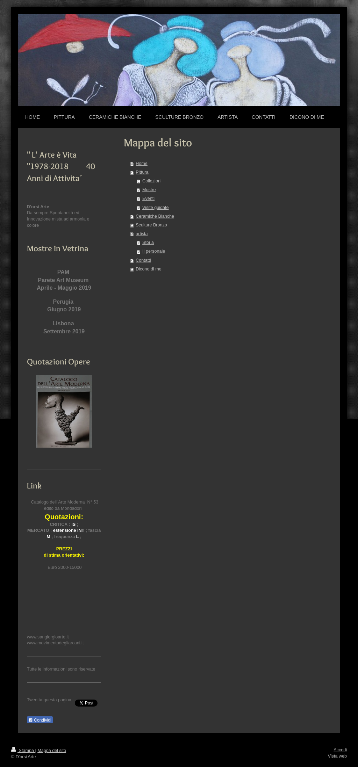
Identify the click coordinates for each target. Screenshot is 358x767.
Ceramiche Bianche (155, 216)
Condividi (39, 720)
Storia (148, 242)
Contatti (143, 260)
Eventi (148, 198)
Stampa (23, 750)
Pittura (142, 172)
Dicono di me (149, 269)
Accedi (340, 749)
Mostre (149, 189)
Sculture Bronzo (151, 225)
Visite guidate (155, 207)
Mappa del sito (51, 750)
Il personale (153, 251)
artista (142, 233)
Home (142, 163)
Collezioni (152, 181)
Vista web (337, 756)
